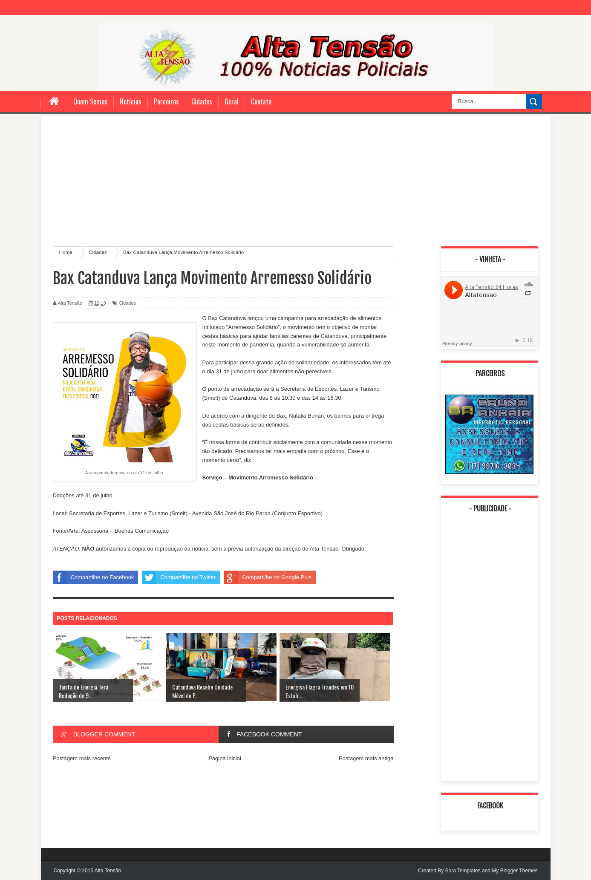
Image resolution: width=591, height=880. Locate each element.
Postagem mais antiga (366, 758)
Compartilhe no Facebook (93, 577)
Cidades (201, 101)
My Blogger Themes (514, 871)
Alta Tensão (108, 871)
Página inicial (224, 758)
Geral (232, 101)
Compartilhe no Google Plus (267, 577)
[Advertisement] (296, 179)
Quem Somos (90, 101)
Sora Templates (462, 871)
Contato (261, 101)
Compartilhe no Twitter (179, 577)
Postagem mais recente (82, 758)
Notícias (130, 101)
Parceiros (166, 101)
